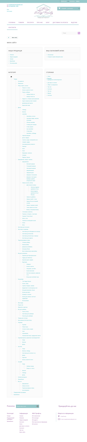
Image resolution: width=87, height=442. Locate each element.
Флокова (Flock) (26, 249)
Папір (23, 340)
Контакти (72, 1)
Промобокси (21, 379)
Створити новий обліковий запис (55, 56)
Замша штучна (25, 385)
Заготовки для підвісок (27, 238)
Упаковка (20, 322)
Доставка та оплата (60, 22)
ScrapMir (20, 361)
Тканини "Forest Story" (27, 216)
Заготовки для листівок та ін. (29, 353)
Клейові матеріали (22, 377)
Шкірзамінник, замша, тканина (25, 159)
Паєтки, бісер (25, 311)
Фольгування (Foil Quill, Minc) (25, 320)
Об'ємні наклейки (31, 122)
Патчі (23, 150)
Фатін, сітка (25, 218)
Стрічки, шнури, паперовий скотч (30, 139)
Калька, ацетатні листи (27, 90)
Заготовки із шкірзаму (23, 229)
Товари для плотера (22, 318)
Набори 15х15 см (31, 96)
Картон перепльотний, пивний (29, 101)
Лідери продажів (14, 56)
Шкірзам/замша (30, 170)
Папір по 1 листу (26, 87)
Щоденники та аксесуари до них (29, 288)
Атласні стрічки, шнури (27, 329)
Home (48, 76)
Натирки (24, 155)
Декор (19, 107)
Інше (23, 331)
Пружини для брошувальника (29, 255)
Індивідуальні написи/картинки (54, 79)
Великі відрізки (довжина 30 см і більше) (35, 193)
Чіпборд (24, 109)
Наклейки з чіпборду (31, 133)
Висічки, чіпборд (26, 350)
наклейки (24, 114)
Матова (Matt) (25, 244)
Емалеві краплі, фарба (27, 259)
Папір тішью (25, 326)
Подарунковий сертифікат (20, 392)
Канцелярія (20, 279)
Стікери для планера (31, 124)
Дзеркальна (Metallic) (27, 246)
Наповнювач (25, 333)
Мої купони (35, 424)
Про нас (40, 22)
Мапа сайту (22, 432)
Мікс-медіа (20, 302)
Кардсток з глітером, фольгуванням (30, 98)
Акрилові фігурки (26, 135)
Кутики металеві (30, 270)
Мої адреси (35, 420)
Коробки (24, 324)
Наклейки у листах (31, 116)
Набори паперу (30, 366)
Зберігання (20, 83)
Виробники (12, 61)
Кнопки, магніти (30, 266)
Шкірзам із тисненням (32, 174)
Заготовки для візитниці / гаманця (30, 235)
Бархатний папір (26, 105)
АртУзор (20, 346)
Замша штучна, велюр (27, 182)
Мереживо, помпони (27, 153)
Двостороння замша (31, 185)
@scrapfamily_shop (13, 6)
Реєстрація (9, 11)
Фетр (23, 225)
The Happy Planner (26, 281)
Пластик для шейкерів (27, 316)
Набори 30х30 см (31, 94)
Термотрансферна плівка (24, 240)
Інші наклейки (30, 129)
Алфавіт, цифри (26, 142)
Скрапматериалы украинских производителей (29, 337)
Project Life (20, 305)
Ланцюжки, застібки (31, 268)
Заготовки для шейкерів (28, 313)
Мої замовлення (36, 415)
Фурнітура (24, 262)
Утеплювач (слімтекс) (27, 211)
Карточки (24, 357)
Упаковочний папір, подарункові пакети (31, 335)
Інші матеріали (25, 390)
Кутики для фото (26, 292)
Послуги (30, 22)
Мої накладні (35, 418)
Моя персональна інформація (39, 422)
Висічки (24, 111)
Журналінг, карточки (22, 307)
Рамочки (24, 146)
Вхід (8, 9)
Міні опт (20, 381)
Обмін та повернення (52, 84)
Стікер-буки (29, 131)
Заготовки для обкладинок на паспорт (31, 231)
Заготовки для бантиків (27, 233)
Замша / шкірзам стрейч (32, 205)
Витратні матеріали (22, 253)
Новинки (12, 54)
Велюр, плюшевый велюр (33, 209)
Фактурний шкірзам (31, 168)
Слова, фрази (30, 126)
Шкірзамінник (25, 161)
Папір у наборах (26, 92)
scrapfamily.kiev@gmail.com (70, 419)
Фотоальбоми (25, 300)
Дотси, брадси (25, 137)
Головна (11, 22)
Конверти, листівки (26, 294)
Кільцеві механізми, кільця (28, 290)
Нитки (23, 222)
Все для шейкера (22, 309)
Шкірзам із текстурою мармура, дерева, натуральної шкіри (32, 178)
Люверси (29, 264)
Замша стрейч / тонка (32, 199)
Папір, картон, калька (23, 85)
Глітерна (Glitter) (26, 242)
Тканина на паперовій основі (29, 220)
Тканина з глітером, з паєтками (29, 214)
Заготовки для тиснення (23, 227)
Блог (48, 22)
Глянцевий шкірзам (31, 166)
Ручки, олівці (25, 283)
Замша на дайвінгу (31, 197)
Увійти (77, 1)
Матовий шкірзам (31, 164)
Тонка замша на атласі (32, 207)
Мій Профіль (36, 413)
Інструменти (21, 81)
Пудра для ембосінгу (27, 257)
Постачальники (13, 63)
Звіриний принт (30, 172)
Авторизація (50, 54)
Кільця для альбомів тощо (32, 277)
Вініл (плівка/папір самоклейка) (29, 251)
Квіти (23, 148)
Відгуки (74, 22)
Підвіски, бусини (26, 157)
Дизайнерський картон (27, 103)
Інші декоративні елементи (28, 144)
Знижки (11, 59)
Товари (21, 22)
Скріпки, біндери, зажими (28, 285)
